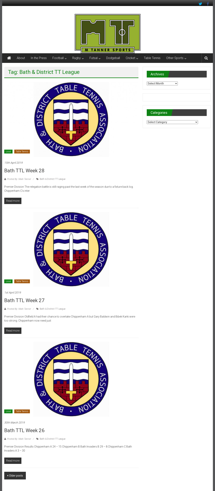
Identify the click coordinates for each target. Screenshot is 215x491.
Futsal (93, 58)
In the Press (39, 58)
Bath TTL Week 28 (24, 170)
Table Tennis (152, 58)
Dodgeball (113, 58)
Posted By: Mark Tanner (19, 179)
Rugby (76, 58)
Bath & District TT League (52, 179)
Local (8, 151)
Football (58, 58)
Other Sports (174, 58)
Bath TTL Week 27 (24, 300)
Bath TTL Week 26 (24, 430)
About (21, 58)
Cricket (130, 58)
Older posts (16, 475)
